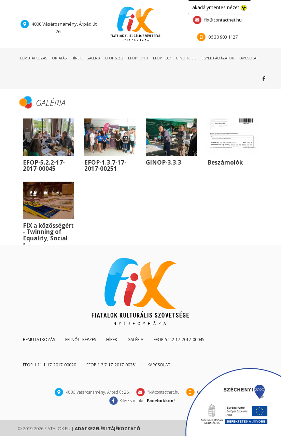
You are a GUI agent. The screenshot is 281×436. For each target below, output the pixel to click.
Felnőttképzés (80, 339)
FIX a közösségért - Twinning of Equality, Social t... (48, 235)
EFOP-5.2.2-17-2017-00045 (44, 165)
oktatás (59, 58)
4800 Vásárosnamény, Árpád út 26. (58, 27)
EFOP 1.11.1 (138, 58)
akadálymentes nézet (219, 7)
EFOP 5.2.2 (114, 58)
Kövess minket (265, 78)
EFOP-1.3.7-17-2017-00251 (105, 165)
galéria (93, 58)
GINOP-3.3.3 (186, 58)
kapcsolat (248, 58)
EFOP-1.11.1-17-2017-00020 (49, 365)
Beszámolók (225, 162)
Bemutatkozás (39, 339)
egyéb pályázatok (217, 58)
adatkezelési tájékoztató (107, 428)
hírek (76, 58)
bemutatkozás (33, 58)
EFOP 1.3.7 (162, 58)
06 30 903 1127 (217, 37)
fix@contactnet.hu (217, 20)
